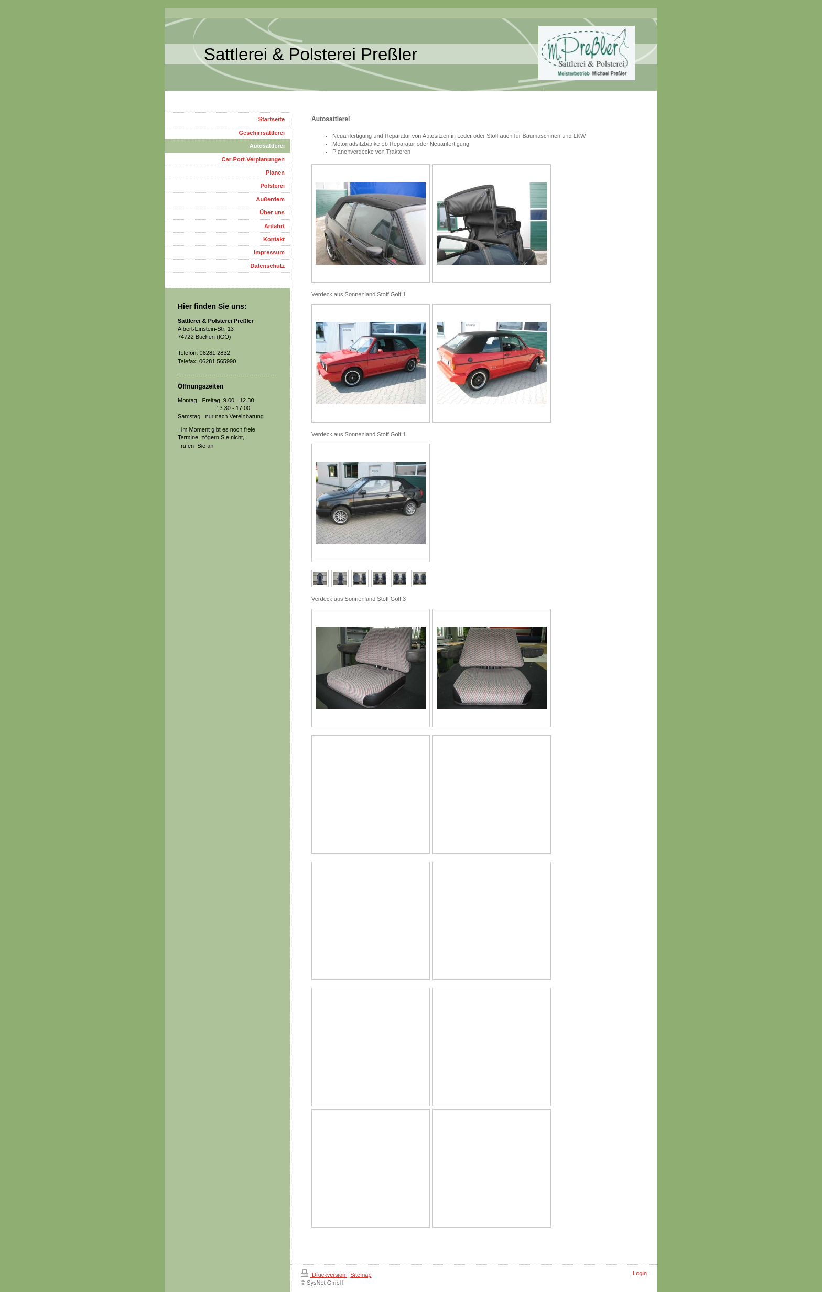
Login (640, 1273)
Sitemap (360, 1275)
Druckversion (324, 1275)
